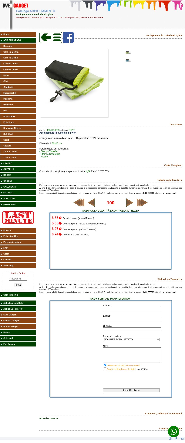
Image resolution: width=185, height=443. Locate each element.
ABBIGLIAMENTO (12, 40)
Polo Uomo (8, 122)
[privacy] (105, 371)
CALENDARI (9, 187)
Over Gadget (9, 315)
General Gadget (11, 320)
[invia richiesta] (131, 393)
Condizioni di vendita (170, 431)
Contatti (7, 259)
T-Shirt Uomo (9, 157)
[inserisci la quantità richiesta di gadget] (132, 329)
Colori (6, 254)
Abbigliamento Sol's (13, 303)
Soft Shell (8, 134)
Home (6, 34)
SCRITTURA (9, 198)
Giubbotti (8, 87)
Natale (6, 332)
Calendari (8, 338)
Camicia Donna (10, 52)
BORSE (7, 175)
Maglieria (7, 99)
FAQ (5, 248)
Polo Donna (9, 116)
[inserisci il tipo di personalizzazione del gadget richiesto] (131, 339)
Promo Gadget (10, 326)
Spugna (7, 146)
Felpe (6, 75)
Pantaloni (8, 105)
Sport (6, 140)
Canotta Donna (10, 63)
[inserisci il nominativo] (132, 309)
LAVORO (7, 163)
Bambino (7, 46)
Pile (5, 110)
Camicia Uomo (10, 58)
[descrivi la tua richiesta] (132, 356)
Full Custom (9, 344)
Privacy (7, 230)
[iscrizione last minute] (105, 368)
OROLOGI (8, 193)
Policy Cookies (10, 236)
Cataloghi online (11, 295)
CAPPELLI (8, 169)
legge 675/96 (142, 372)
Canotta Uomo (10, 69)
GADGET (7, 181)
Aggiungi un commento (48, 421)
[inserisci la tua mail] (132, 319)
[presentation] (131, 383)
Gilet (5, 81)
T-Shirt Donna (10, 151)
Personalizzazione (12, 242)
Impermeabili (9, 93)
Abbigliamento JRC (12, 309)
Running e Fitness (12, 128)
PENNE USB (9, 204)
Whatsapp (8, 265)
